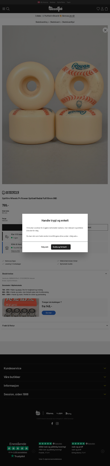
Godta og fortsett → (61, 247)
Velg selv (44, 247)
